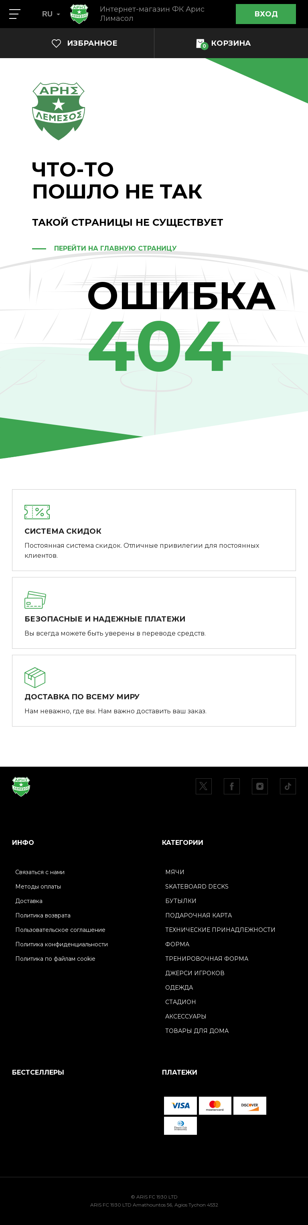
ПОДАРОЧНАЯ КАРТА (198, 915)
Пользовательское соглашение (60, 929)
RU (51, 14)
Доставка (29, 901)
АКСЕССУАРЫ (186, 1016)
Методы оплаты (38, 886)
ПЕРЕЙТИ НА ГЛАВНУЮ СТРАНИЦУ (115, 248)
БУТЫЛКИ (181, 901)
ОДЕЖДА (179, 987)
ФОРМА (177, 944)
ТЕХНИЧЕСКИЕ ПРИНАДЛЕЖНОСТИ (220, 929)
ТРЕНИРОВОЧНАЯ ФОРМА (206, 958)
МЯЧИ (174, 872)
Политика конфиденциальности (61, 944)
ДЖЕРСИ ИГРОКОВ (195, 973)
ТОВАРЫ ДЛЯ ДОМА (197, 1031)
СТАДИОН (180, 1002)
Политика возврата (43, 915)
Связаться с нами (40, 872)
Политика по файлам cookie (55, 958)
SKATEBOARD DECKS (197, 886)
